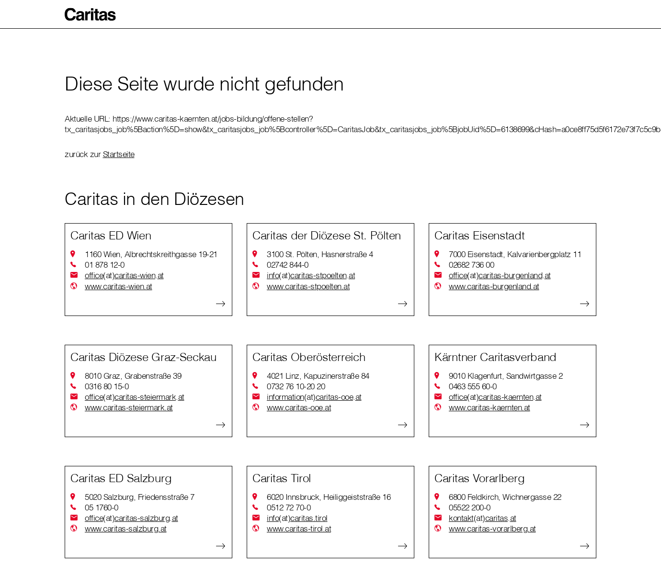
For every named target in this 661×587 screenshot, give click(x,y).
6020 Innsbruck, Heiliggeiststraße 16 (328, 497)
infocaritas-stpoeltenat (311, 275)
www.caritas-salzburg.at (126, 528)
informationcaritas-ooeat (314, 397)
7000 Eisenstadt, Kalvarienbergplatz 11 (515, 254)
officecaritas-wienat (124, 275)
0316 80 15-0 (106, 386)
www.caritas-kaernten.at (489, 407)
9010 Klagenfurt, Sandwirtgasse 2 (505, 376)
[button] (90, 14)
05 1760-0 (101, 507)
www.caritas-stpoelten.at (308, 286)
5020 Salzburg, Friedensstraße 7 (139, 497)
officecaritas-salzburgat (131, 518)
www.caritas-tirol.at (299, 528)
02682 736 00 (471, 265)
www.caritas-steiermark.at (129, 407)
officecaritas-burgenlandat (500, 275)
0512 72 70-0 (288, 507)
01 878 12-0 (105, 265)
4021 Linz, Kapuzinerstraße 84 (318, 376)
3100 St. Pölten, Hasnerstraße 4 (320, 254)
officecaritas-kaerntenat (495, 397)
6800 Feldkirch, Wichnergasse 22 (505, 497)
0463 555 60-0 (473, 386)
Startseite (119, 154)
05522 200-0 (469, 507)
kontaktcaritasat (482, 518)
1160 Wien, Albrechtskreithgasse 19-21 (151, 254)
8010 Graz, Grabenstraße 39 (133, 376)
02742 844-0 (287, 265)
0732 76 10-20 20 (296, 386)
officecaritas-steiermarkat (134, 397)
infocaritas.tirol (297, 518)
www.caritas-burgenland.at (494, 286)
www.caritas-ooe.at (299, 407)
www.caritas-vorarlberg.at (492, 528)
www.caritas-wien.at (118, 286)
